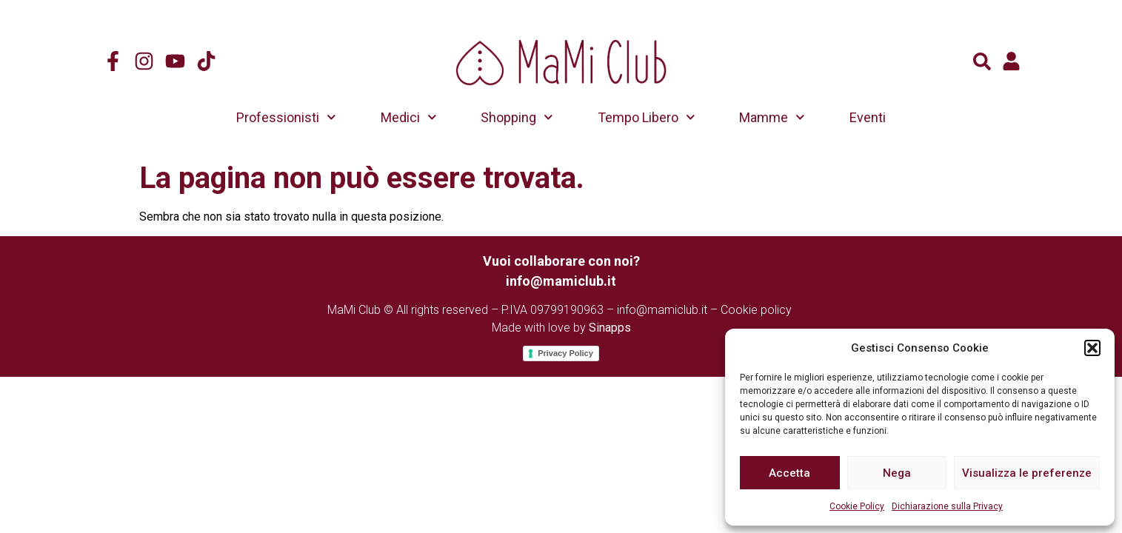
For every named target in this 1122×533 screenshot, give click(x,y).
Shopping (517, 117)
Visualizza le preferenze (1027, 473)
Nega (897, 473)
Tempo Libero (646, 117)
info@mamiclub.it (662, 310)
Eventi (867, 117)
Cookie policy (756, 310)
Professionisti (286, 117)
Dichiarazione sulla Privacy (947, 506)
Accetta (789, 473)
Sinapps (610, 328)
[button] (1092, 348)
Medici (409, 117)
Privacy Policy (565, 353)
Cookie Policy (856, 506)
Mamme (772, 117)
